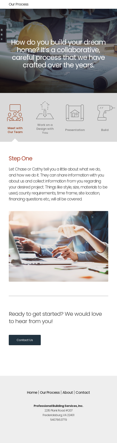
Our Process (18, 4)
